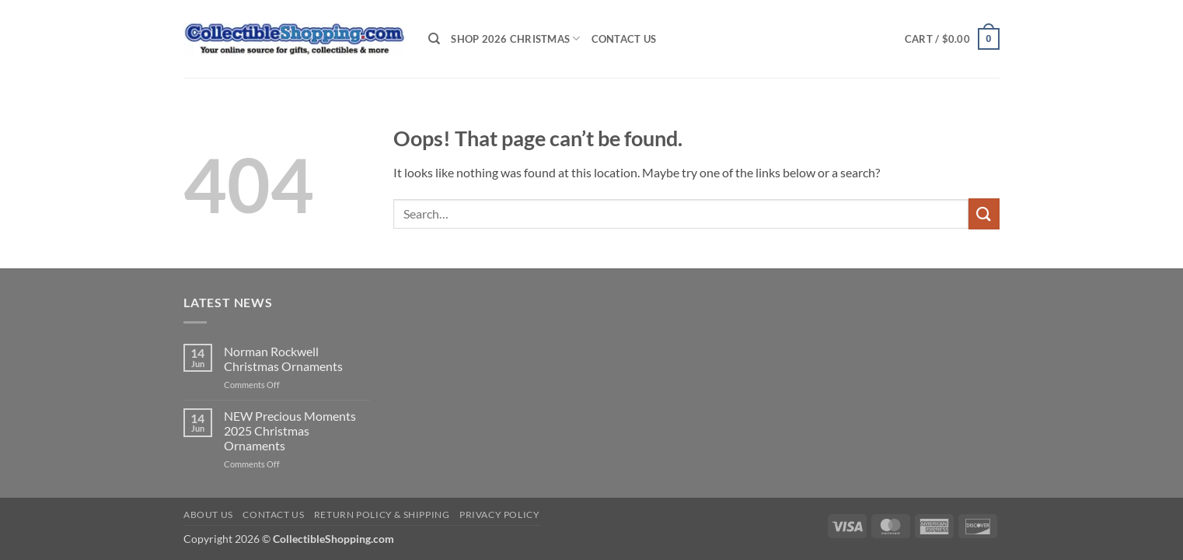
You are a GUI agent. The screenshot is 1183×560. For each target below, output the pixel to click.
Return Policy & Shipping (382, 514)
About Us (208, 514)
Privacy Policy (499, 514)
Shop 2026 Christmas (515, 38)
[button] (952, 39)
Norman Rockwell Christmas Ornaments (283, 358)
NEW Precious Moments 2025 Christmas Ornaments (290, 430)
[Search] (434, 39)
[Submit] (984, 213)
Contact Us (624, 39)
